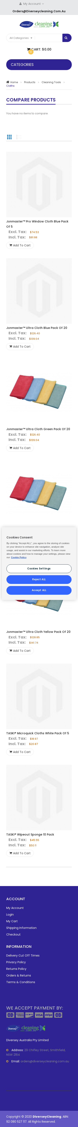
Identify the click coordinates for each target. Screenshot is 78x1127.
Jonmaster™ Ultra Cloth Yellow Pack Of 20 (38, 632)
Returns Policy (16, 969)
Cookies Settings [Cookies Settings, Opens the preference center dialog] (39, 568)
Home (14, 82)
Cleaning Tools (51, 82)
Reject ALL (39, 579)
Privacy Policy (16, 962)
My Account (34, 3)
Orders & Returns (18, 975)
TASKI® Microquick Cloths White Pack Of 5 (37, 733)
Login (10, 914)
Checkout (13, 934)
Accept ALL (39, 590)
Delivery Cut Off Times (23, 955)
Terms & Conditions (20, 982)
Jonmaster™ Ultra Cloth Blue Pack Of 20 (36, 328)
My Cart (12, 921)
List (19, 137)
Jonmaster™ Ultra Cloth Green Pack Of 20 (38, 429)
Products (29, 82)
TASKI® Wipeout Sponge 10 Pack (30, 834)
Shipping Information (21, 928)
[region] (39, 563)
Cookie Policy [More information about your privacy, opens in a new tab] (19, 557)
